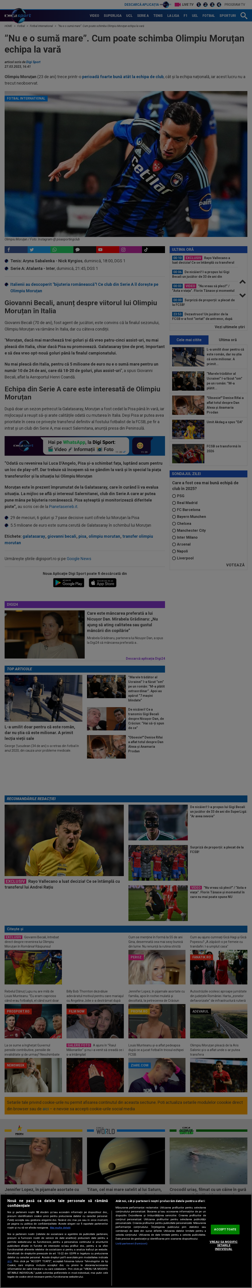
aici (9, 1261)
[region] (126, 1241)
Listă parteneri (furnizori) (131, 1243)
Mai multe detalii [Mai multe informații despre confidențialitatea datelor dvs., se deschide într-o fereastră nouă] (60, 1227)
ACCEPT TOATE (225, 1229)
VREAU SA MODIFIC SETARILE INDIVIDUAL (224, 1245)
